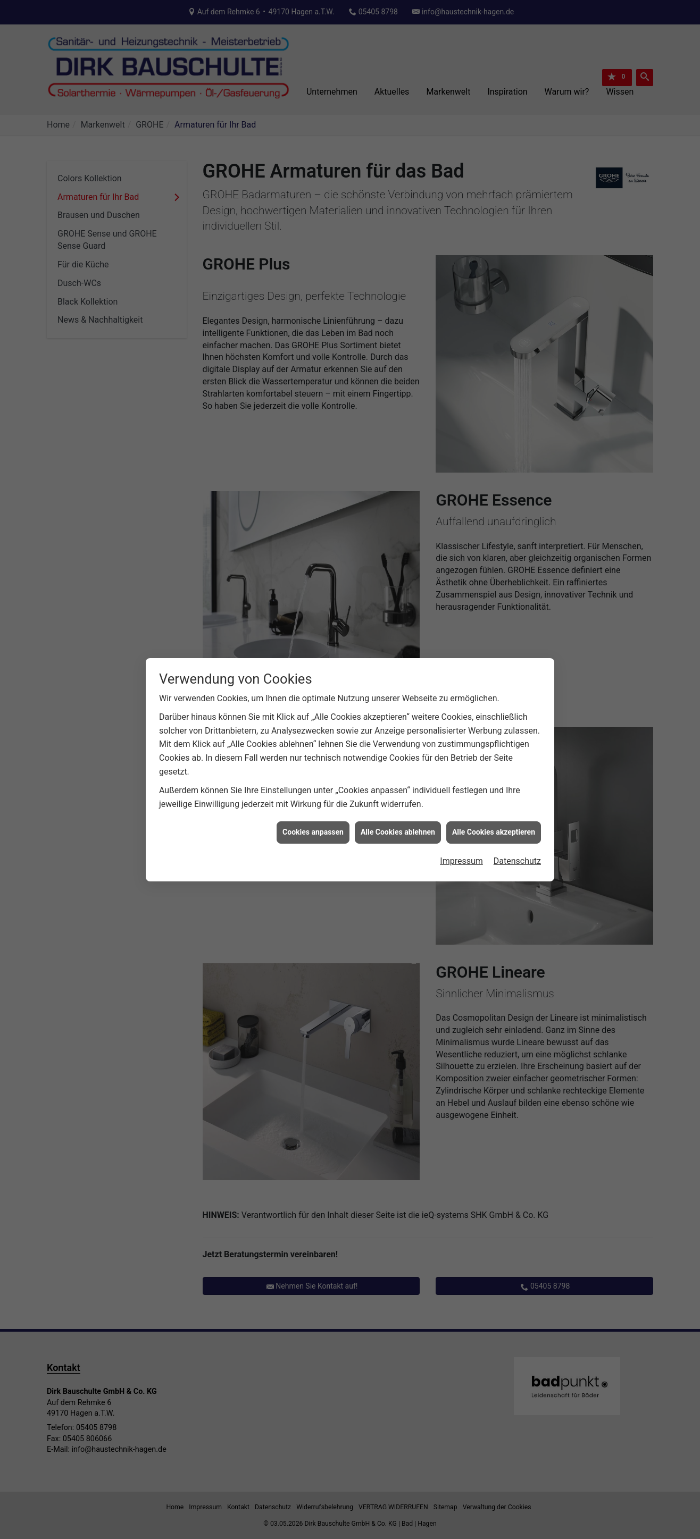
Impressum (461, 769)
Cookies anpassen (313, 740)
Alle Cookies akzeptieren (493, 740)
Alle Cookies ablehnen (398, 740)
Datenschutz (517, 769)
